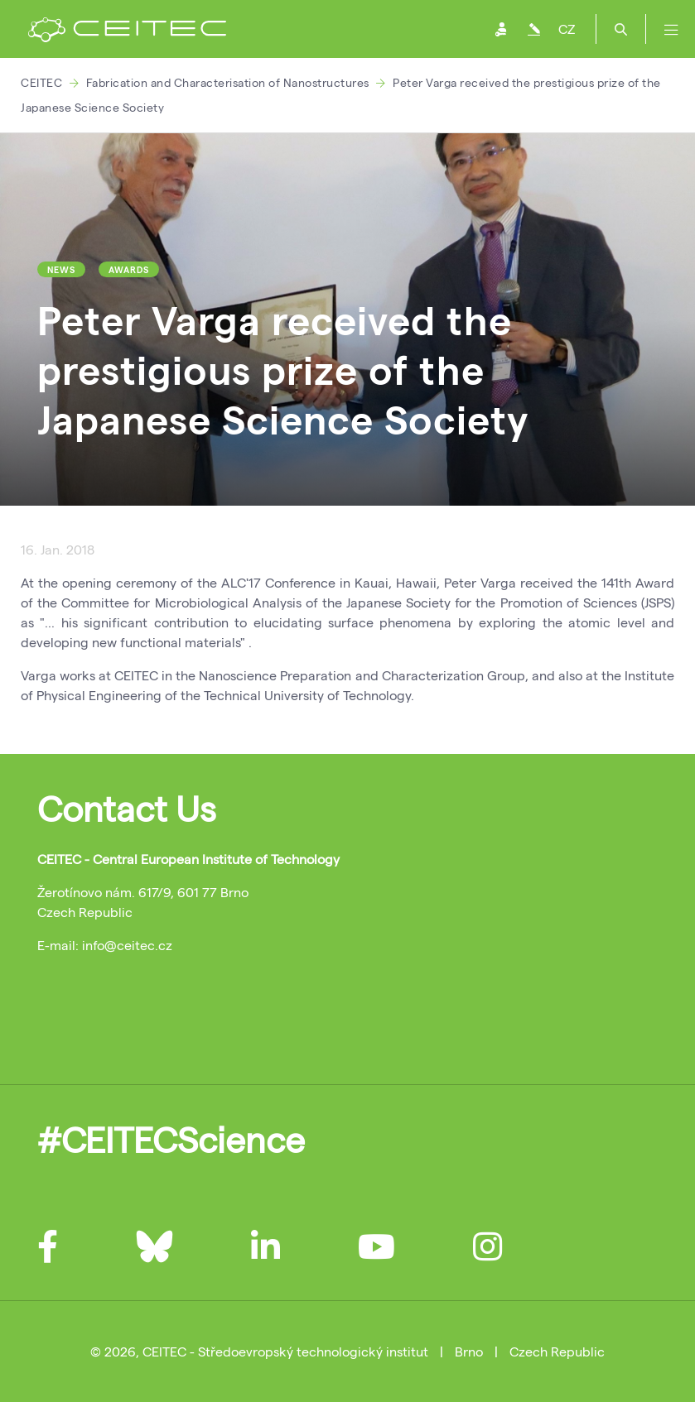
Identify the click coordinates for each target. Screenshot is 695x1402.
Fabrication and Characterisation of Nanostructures (227, 82)
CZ (566, 28)
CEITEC (41, 82)
